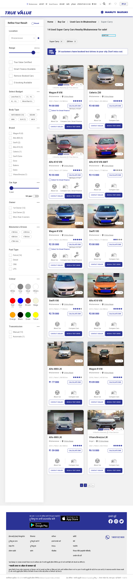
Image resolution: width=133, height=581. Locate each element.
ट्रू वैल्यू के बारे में (35, 541)
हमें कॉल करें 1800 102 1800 (84, 4)
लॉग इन (124, 4)
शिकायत (33, 536)
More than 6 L (27, 101)
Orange (13, 319)
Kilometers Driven (18, 227)
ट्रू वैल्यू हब (73, 4)
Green (28, 319)
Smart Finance (53, 4)
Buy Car (61, 22)
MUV (33, 119)
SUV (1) (23, 119)
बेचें (46, 4)
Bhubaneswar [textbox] (17, 38)
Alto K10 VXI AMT (98, 162)
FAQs (54, 546)
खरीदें (75, 536)
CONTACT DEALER (57, 127)
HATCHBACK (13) (17, 115)
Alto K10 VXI (55, 162)
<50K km (14, 237)
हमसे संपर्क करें (56, 541)
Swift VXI (94, 231)
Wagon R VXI (55, 92)
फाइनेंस (67, 4)
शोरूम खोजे (61, 4)
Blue (20, 306)
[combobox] (22, 38)
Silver (28, 292)
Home (50, 22)
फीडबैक (54, 551)
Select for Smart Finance (59, 111)
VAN (12, 119)
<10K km (14, 232)
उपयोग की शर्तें (78, 555)
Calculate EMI (74, 106)
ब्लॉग (32, 551)
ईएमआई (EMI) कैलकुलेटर (17, 536)
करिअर (54, 536)
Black (20, 319)
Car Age (13, 182)
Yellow (35, 319)
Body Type (14, 110)
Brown (28, 305)
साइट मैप (12, 546)
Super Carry (54, 41)
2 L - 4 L (29, 97)
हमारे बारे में (41, 4)
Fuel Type (13, 249)
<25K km (26, 232)
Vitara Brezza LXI (98, 437)
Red (12, 306)
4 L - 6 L (14, 101)
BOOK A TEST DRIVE (73, 127)
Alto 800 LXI (55, 369)
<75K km (26, 237)
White (12, 292)
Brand (12, 128)
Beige (36, 305)
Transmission (15, 326)
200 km (70, 41)
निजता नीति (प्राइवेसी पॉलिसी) (83, 551)
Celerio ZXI (95, 92)
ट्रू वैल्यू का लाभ (14, 541)
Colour (12, 279)
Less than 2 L (16, 97)
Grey (20, 292)
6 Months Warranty (59, 88)
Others (35, 292)
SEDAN (32, 115)
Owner (12, 202)
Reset (36, 23)
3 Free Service (73, 88)
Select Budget (16, 91)
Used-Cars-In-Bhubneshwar (83, 22)
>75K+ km (14, 241)
